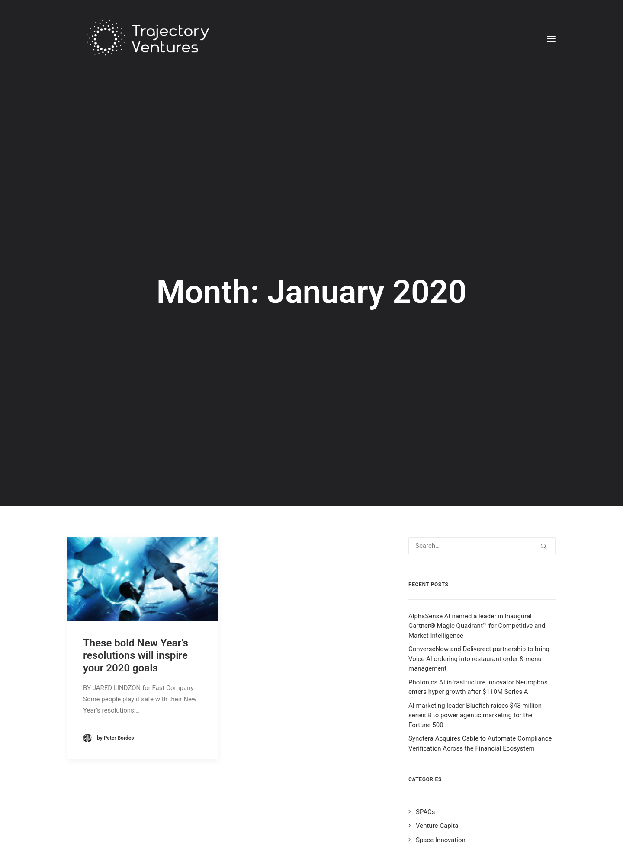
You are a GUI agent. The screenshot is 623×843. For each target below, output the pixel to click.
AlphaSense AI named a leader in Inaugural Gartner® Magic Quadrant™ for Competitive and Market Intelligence (476, 536)
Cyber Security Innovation (452, 806)
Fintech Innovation (442, 792)
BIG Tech (428, 764)
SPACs (425, 721)
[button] (551, 38)
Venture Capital (438, 736)
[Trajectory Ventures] (137, 39)
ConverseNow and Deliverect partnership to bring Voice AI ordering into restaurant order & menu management (478, 568)
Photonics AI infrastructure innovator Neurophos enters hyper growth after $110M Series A (478, 597)
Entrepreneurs (436, 778)
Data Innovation (438, 834)
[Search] (482, 455)
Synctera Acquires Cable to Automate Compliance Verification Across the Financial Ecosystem (480, 653)
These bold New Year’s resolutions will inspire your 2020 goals (135, 565)
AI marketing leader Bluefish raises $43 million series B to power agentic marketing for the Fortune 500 (475, 625)
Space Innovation (441, 750)
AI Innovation (434, 820)
